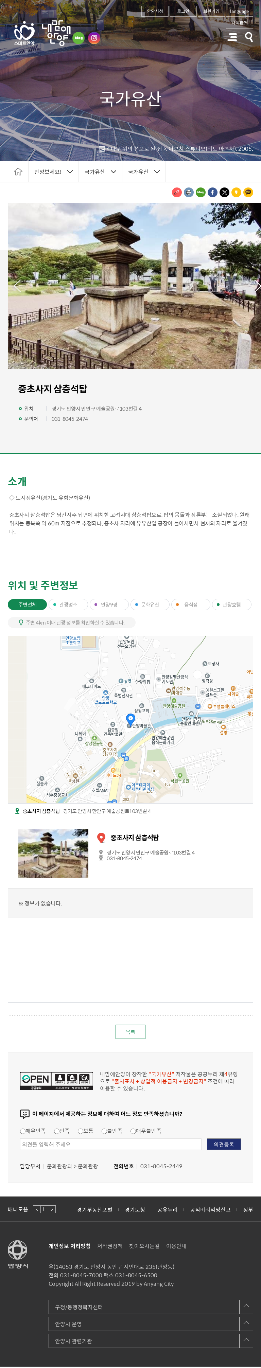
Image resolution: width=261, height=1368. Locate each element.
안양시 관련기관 (73, 1342)
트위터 (224, 192)
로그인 (183, 11)
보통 (85, 1132)
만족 (62, 1132)
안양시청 (155, 11)
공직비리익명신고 (210, 1210)
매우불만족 (145, 1132)
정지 (44, 1210)
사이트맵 (239, 23)
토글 (249, 37)
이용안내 (176, 1247)
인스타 (94, 38)
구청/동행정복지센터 (79, 1308)
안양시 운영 (68, 1325)
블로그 (78, 38)
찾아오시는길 (144, 1247)
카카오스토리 (236, 192)
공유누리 (167, 1210)
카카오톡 (248, 192)
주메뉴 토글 (232, 37)
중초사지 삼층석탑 (134, 837)
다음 (52, 1210)
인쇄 (189, 192)
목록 (130, 1032)
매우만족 (33, 1132)
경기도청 (135, 1210)
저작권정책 (110, 1247)
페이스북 (213, 192)
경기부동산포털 (94, 1210)
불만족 (112, 1132)
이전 (16, 286)
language (239, 11)
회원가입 (211, 11)
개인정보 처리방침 (70, 1247)
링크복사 (177, 192)
